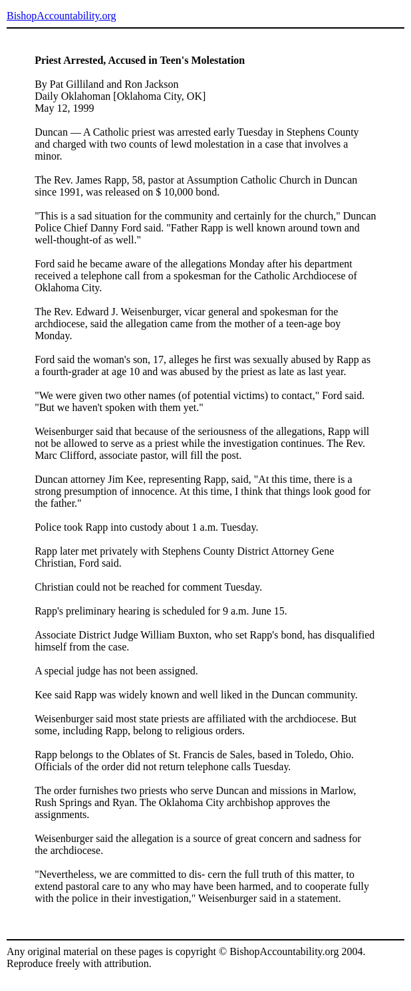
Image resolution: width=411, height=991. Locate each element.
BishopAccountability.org (61, 15)
